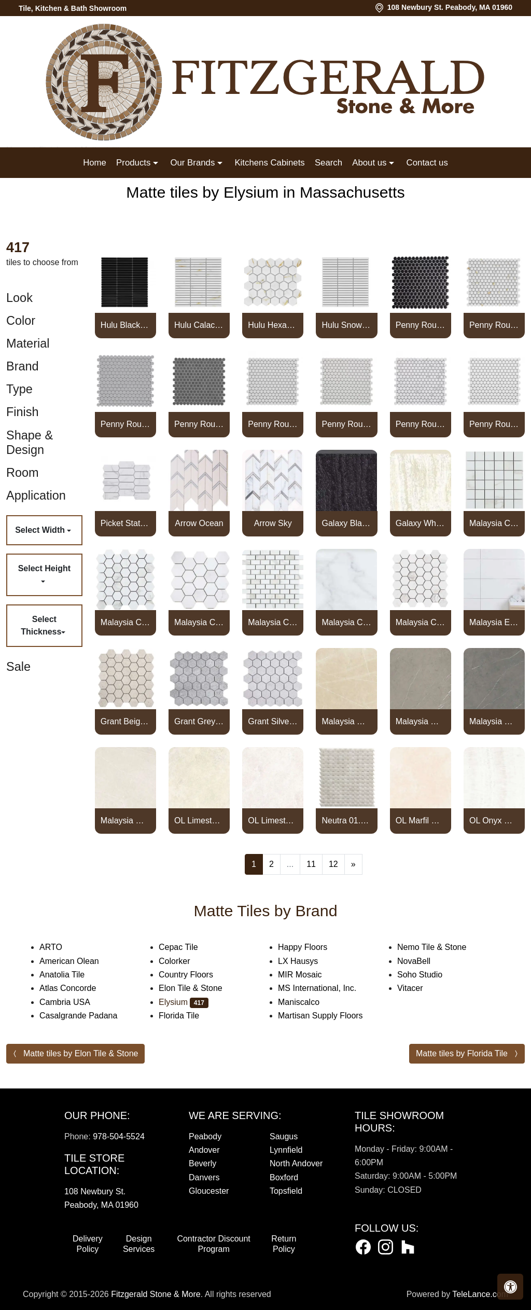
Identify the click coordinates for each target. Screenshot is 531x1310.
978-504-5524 (119, 1136)
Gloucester (209, 1191)
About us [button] (370, 163)
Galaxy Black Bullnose (347, 523)
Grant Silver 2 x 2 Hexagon (273, 721)
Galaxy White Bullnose (420, 523)
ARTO (61, 947)
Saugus (284, 1136)
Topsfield (286, 1191)
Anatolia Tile (72, 974)
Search (328, 163)
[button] (510, 1287)
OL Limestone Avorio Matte (199, 820)
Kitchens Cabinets (269, 163)
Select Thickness (41, 625)
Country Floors (196, 974)
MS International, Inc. (327, 988)
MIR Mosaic (310, 974)
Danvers (204, 1177)
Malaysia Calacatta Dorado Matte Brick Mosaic (273, 622)
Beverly (202, 1163)
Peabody (205, 1136)
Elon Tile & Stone (199, 988)
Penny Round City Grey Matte (125, 424)
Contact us (427, 163)
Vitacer (418, 988)
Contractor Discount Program (213, 1243)
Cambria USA (73, 1002)
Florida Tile (189, 1015)
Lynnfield (286, 1150)
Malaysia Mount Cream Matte (347, 721)
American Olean (79, 961)
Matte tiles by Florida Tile (462, 1053)
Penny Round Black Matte (420, 325)
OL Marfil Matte (420, 820)
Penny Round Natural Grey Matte (347, 424)
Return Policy (283, 1243)
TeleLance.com (480, 1294)
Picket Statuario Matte (125, 523)
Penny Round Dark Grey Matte (199, 424)
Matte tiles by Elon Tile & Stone (80, 1053)
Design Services (139, 1243)
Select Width (41, 530)
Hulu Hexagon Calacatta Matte (273, 325)
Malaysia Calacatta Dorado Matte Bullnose (347, 622)
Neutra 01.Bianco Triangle (347, 820)
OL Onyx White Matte (494, 820)
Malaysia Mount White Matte (125, 820)
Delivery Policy (88, 1243)
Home (94, 163)
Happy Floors (313, 947)
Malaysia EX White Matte (494, 622)
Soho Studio (430, 974)
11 (311, 864)
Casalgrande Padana (88, 1015)
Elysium (183, 1002)
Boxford (284, 1177)
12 (333, 864)
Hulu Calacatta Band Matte (199, 325)
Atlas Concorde (78, 988)
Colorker (185, 961)
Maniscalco (307, 1002)
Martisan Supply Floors (329, 1015)
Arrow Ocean (199, 523)
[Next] (353, 864)
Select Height (44, 568)
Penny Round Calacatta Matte (494, 325)
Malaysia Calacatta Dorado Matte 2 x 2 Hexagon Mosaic (125, 622)
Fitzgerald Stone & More (156, 1294)
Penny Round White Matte (494, 424)
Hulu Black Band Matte (125, 325)
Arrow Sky (273, 523)
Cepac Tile (188, 947)
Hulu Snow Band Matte (347, 325)
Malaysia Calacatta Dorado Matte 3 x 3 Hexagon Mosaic (199, 622)
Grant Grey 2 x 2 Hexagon (199, 721)
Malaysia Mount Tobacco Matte (494, 721)
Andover (204, 1150)
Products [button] (134, 163)
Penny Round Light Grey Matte (273, 424)
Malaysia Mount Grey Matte (420, 721)
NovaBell (422, 961)
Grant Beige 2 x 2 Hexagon (125, 721)
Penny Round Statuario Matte (420, 424)
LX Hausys (308, 961)
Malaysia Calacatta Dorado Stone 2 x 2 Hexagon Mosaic (420, 622)
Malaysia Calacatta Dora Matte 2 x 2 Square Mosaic (494, 523)
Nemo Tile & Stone (444, 947)
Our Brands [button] (193, 163)
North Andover (296, 1163)
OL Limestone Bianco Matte (273, 820)
